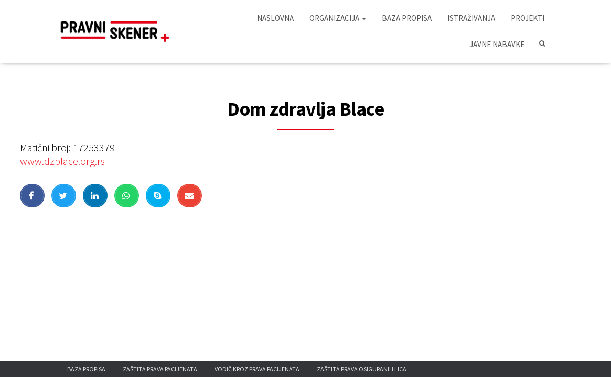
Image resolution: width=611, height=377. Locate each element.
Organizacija (337, 18)
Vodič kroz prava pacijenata (257, 369)
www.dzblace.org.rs (62, 161)
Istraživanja (471, 18)
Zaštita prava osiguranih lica (361, 369)
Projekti (527, 18)
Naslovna (275, 18)
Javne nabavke (496, 44)
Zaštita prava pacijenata (160, 369)
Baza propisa (407, 18)
